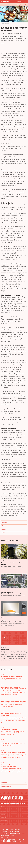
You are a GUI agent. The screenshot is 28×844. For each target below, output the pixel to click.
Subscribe (5, 812)
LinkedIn (3, 529)
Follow (19, 2)
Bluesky (3, 526)
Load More (4, 782)
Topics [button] (22, 5)
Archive (4, 821)
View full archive (6, 786)
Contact (4, 815)
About (3, 818)
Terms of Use (4, 837)
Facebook (4, 522)
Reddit (3, 532)
